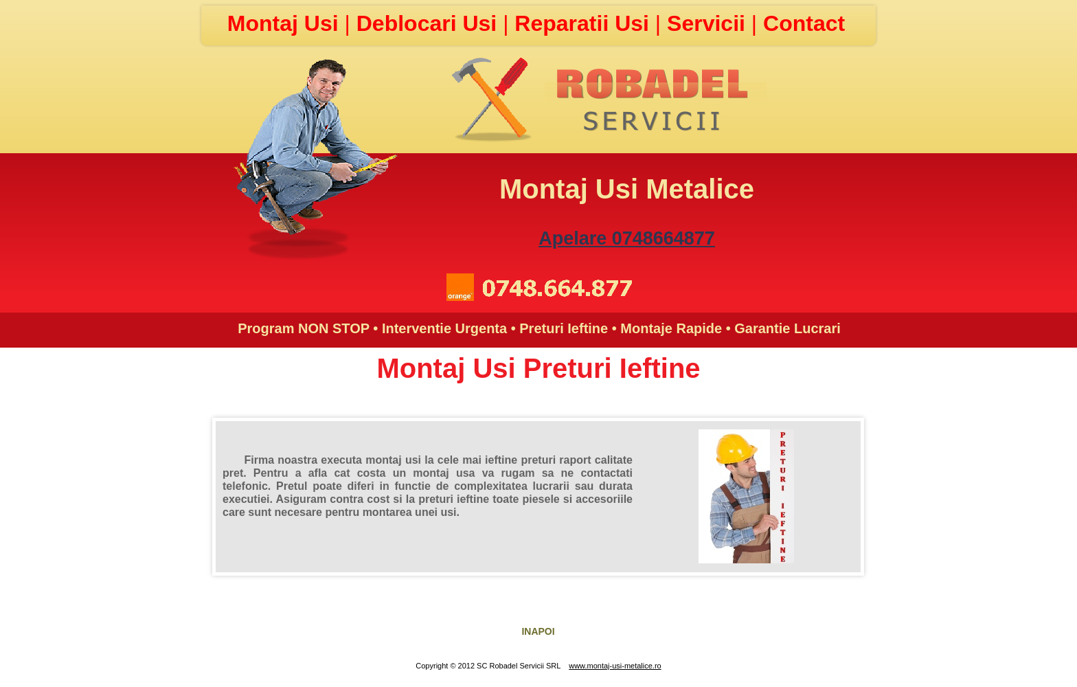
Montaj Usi (286, 23)
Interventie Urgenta (444, 328)
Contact (804, 23)
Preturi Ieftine (563, 328)
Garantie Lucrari (787, 328)
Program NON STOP (304, 328)
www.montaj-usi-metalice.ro (615, 666)
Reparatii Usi (584, 23)
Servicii (709, 23)
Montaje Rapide (671, 328)
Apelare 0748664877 (626, 238)
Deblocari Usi (429, 23)
